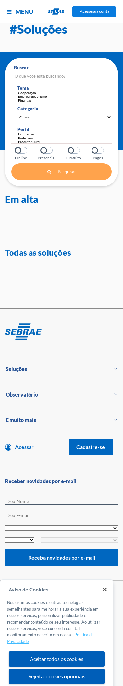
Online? (21, 150)
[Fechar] (104, 600)
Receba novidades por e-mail (61, 557)
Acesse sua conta (94, 11)
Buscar (21, 67)
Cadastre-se (90, 447)
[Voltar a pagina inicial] (61, 12)
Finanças (65, 100)
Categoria (27, 108)
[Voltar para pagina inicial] (61, 332)
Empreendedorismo (65, 96)
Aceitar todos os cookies (56, 669)
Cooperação (65, 93)
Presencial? (47, 150)
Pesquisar (61, 171)
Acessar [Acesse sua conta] (24, 447)
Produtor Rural (63, 142)
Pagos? (98, 150)
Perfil (23, 129)
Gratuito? (74, 150)
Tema (23, 88)
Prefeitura (63, 138)
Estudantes (63, 134)
